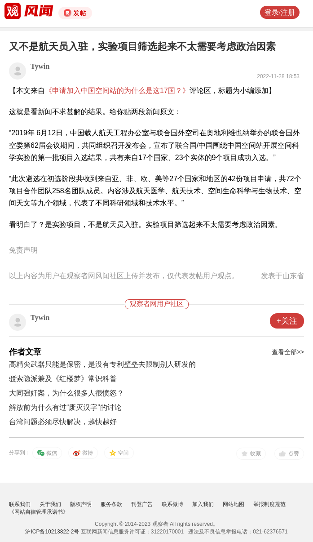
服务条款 (111, 504)
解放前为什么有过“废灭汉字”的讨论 (65, 407)
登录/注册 (280, 12)
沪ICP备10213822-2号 (52, 532)
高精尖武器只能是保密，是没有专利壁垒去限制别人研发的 (102, 364)
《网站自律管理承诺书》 (38, 512)
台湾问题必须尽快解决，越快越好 (63, 422)
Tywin (40, 66)
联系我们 (20, 504)
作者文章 (25, 351)
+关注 (287, 320)
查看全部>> (288, 351)
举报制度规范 (269, 504)
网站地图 (233, 504)
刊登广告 (142, 504)
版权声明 (81, 504)
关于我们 (50, 504)
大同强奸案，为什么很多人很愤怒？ (66, 393)
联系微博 (172, 504)
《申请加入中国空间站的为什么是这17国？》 (117, 90)
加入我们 (203, 504)
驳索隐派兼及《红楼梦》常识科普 (63, 378)
